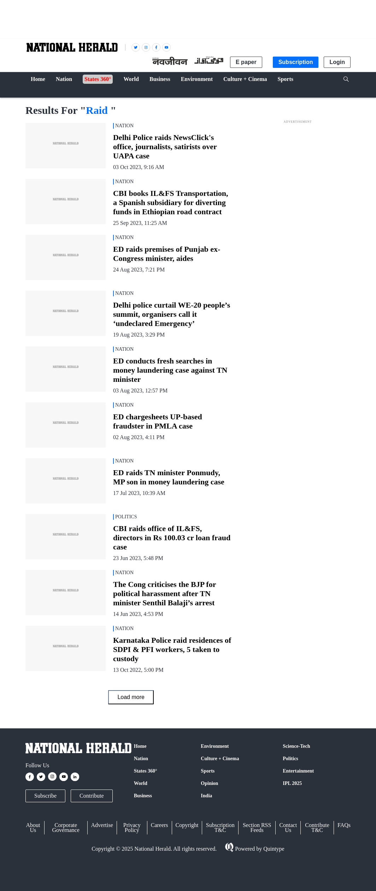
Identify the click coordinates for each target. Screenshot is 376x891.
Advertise (102, 825)
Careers (159, 825)
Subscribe (45, 796)
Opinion (209, 783)
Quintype (273, 849)
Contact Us (288, 827)
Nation (141, 758)
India (206, 795)
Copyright (187, 825)
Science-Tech (296, 746)
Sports (208, 771)
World (140, 783)
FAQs (344, 825)
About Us (33, 827)
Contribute (92, 796)
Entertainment (298, 771)
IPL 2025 (292, 783)
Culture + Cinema (220, 758)
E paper (246, 62)
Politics (290, 758)
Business (143, 795)
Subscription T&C (220, 827)
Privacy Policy (132, 827)
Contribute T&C (317, 827)
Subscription (295, 62)
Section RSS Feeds (257, 827)
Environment (215, 746)
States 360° (145, 771)
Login (337, 62)
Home (140, 746)
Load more (131, 697)
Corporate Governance (66, 827)
